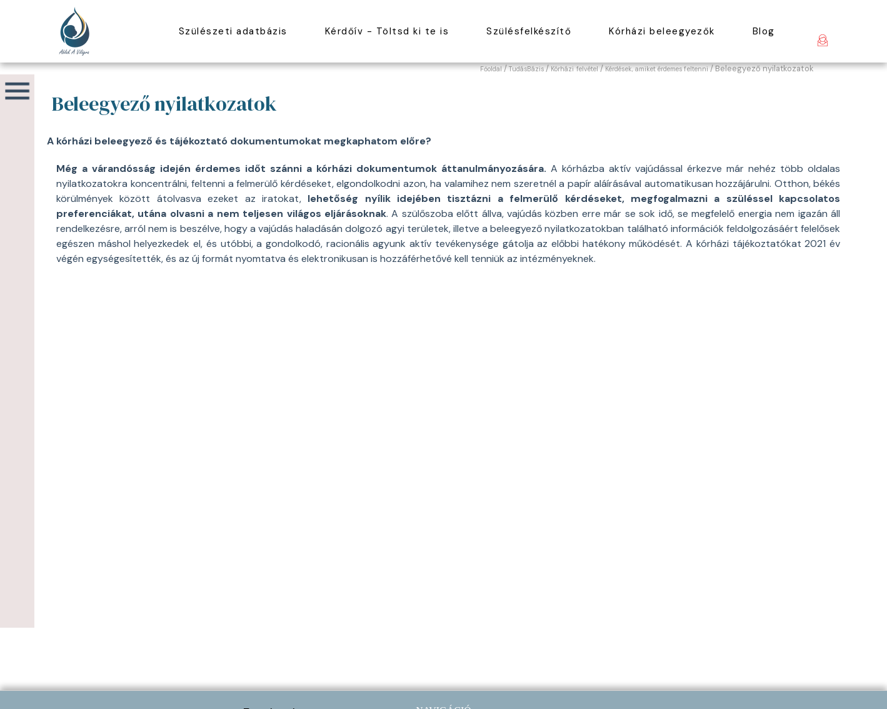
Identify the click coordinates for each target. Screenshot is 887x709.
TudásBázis (526, 69)
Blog (764, 31)
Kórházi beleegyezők (662, 31)
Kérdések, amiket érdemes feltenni (656, 69)
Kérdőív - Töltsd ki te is (387, 31)
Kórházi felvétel (574, 69)
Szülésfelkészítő (528, 31)
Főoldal (491, 69)
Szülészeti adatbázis (233, 31)
